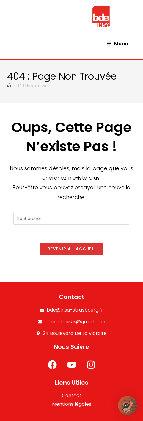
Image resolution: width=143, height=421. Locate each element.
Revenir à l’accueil (72, 249)
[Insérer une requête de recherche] (71, 219)
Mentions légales (71, 404)
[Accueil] (9, 86)
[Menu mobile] (117, 43)
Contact (71, 395)
